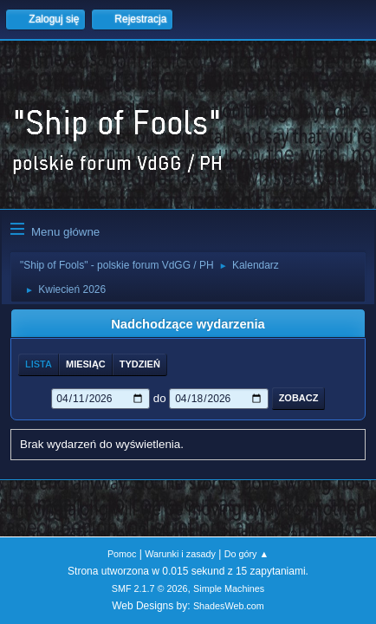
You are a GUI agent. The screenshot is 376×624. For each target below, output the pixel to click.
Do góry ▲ (246, 554)
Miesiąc (86, 364)
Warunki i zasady (180, 554)
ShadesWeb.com (228, 606)
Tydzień (140, 364)
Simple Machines (228, 588)
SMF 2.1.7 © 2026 (150, 588)
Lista (38, 364)
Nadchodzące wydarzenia (188, 324)
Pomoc (122, 554)
